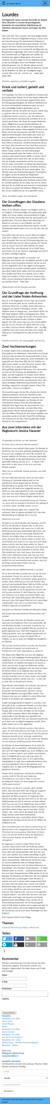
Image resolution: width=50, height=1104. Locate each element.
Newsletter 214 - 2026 (11, 1040)
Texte (4, 1099)
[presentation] (22, 1006)
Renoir (4, 1026)
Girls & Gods (7, 1021)
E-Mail (4, 982)
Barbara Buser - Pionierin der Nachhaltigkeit (20, 1042)
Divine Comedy (8, 1032)
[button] (7, 938)
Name (4, 975)
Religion (25, 927)
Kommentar (7, 988)
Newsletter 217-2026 (11, 1018)
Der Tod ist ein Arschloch (12, 1037)
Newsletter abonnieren (11, 1061)
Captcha (5, 999)
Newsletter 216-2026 (11, 1029)
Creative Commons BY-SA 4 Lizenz (30, 1099)
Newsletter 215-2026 (11, 1034)
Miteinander (34, 927)
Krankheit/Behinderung (11, 927)
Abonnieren (8, 1091)
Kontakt (5, 1102)
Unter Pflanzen (8, 1024)
